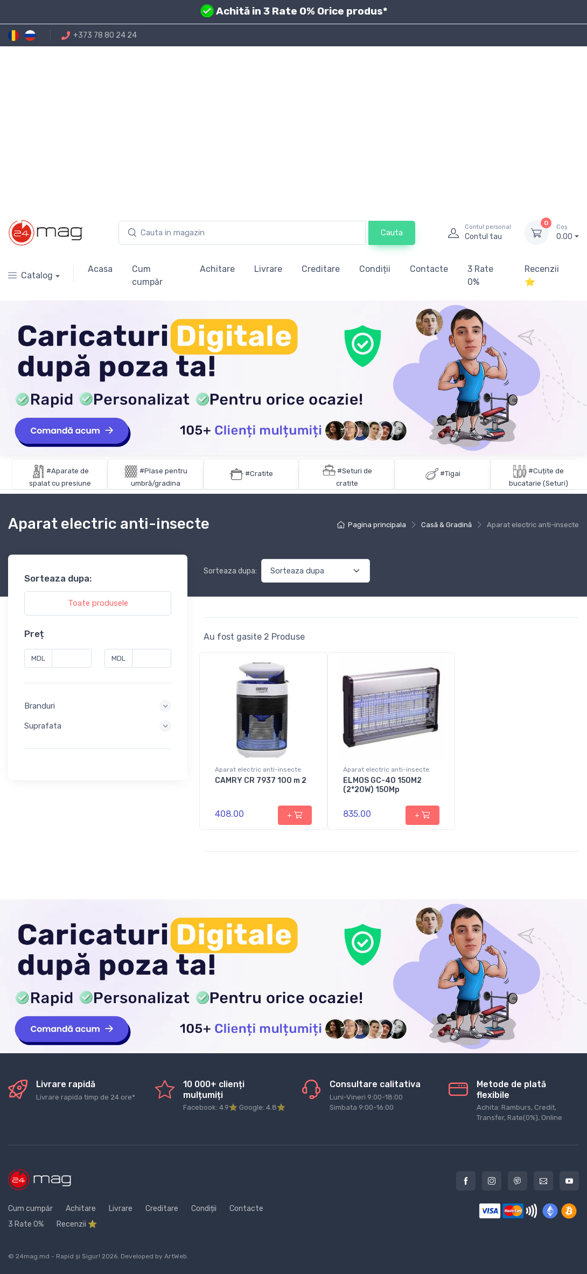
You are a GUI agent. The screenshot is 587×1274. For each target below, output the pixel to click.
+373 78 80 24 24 (99, 35)
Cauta (392, 232)
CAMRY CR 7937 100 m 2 (260, 780)
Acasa (100, 269)
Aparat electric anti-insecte (258, 769)
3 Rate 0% (480, 275)
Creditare (321, 269)
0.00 (567, 232)
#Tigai (450, 474)
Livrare (268, 269)
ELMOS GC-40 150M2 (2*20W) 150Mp (382, 785)
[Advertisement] (293, 127)
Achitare (217, 269)
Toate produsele (98, 603)
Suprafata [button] (42, 726)
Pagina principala (371, 525)
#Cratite (259, 474)
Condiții (374, 269)
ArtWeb (175, 1256)
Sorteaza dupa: (230, 571)
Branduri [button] (39, 706)
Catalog (30, 275)
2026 (109, 1256)
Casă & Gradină (446, 525)
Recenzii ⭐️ (542, 275)
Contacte (429, 269)
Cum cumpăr (147, 275)
